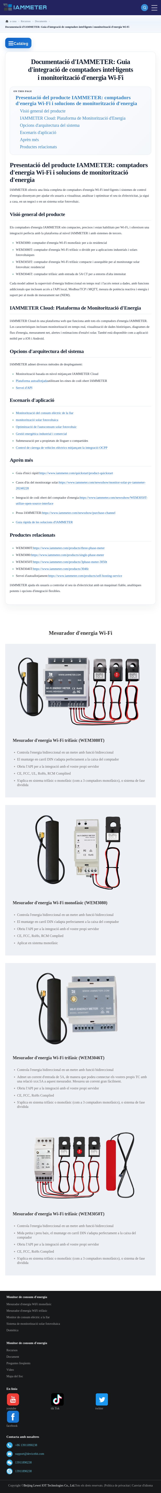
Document (13, 1356)
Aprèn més (29, 139)
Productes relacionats (38, 146)
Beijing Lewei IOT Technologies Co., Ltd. (49, 1485)
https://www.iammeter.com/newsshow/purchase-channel (78, 513)
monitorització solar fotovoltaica (37, 420)
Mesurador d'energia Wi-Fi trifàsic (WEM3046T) (58, 1057)
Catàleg (18, 43)
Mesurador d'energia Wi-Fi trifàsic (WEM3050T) (58, 1213)
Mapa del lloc (15, 1376)
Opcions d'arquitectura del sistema (50, 125)
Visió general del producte (42, 111)
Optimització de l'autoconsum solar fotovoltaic (46, 427)
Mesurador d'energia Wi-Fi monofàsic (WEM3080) (60, 902)
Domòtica (12, 1330)
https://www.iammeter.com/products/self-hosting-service (85, 575)
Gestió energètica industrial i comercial (41, 434)
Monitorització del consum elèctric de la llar (44, 413)
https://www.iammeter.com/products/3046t (61, 569)
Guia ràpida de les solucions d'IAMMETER (44, 522)
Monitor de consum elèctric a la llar (28, 1317)
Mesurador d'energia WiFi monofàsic (29, 1304)
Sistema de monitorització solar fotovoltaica (33, 1323)
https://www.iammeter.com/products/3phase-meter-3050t (70, 562)
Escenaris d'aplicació (38, 132)
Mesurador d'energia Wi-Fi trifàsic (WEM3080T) (58, 740)
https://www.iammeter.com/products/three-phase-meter (69, 548)
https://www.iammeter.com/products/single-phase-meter (67, 555)
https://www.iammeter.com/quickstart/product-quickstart (76, 473)
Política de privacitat (117, 1485)
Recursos (12, 1350)
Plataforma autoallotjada (32, 381)
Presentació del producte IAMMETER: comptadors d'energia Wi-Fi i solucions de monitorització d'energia (76, 100)
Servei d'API (24, 387)
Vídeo (10, 1369)
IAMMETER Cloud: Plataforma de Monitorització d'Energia (72, 118)
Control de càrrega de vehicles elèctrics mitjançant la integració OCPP (61, 447)
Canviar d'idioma (142, 1485)
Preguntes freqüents (19, 1363)
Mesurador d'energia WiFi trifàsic (27, 1310)
